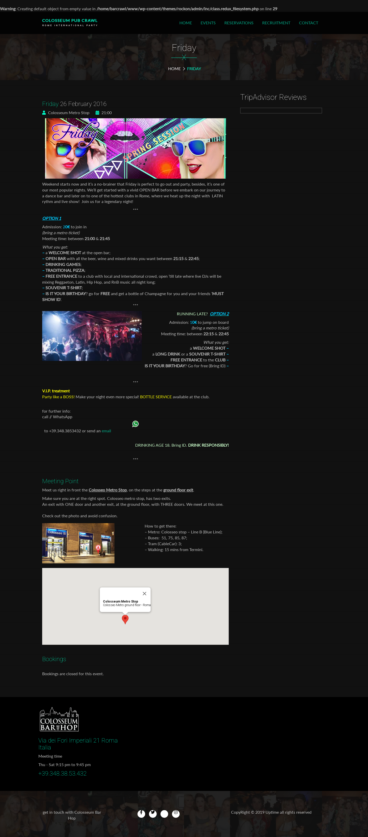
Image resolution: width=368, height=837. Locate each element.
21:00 (104, 112)
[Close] (145, 593)
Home (185, 22)
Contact (308, 22)
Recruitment (276, 22)
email (106, 430)
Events (208, 22)
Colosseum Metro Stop (65, 112)
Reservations (239, 22)
